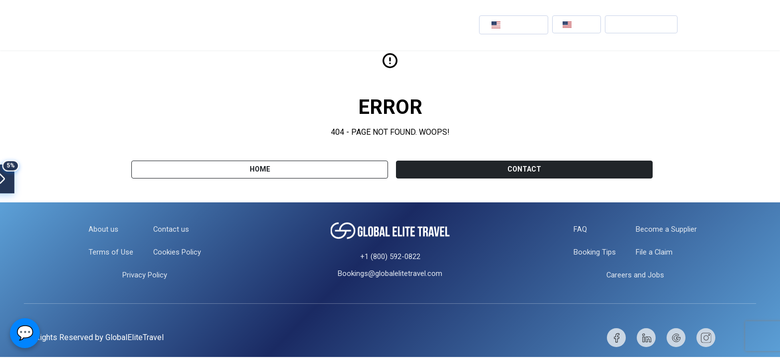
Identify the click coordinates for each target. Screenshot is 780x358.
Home (260, 169)
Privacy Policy (145, 274)
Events (281, 24)
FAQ (577, 229)
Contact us (170, 229)
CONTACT (524, 169)
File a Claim (655, 252)
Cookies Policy (178, 252)
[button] (513, 24)
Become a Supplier (668, 229)
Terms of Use (108, 252)
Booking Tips (592, 252)
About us (100, 229)
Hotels (236, 24)
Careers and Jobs (635, 274)
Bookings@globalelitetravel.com (390, 273)
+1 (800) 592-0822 (390, 256)
